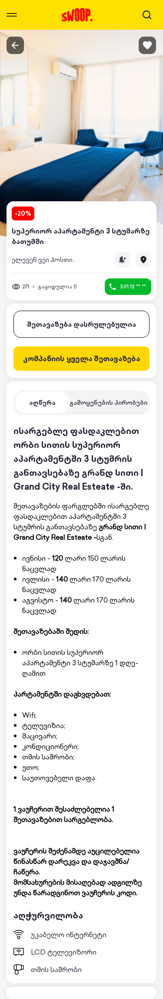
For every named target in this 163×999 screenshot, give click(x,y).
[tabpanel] (81, 699)
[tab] (42, 402)
